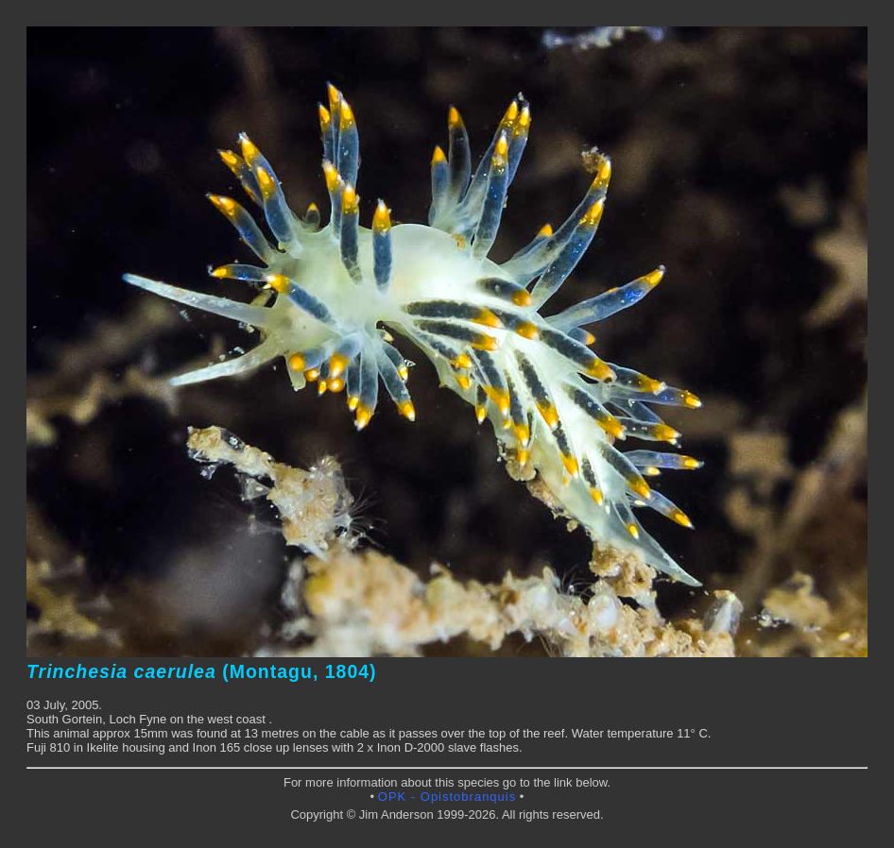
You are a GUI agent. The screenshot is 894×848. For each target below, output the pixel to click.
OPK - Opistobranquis (447, 796)
